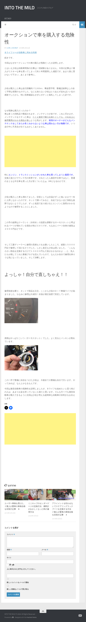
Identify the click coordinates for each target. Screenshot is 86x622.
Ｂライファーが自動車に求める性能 (20, 52)
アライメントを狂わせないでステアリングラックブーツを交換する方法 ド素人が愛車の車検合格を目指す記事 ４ (62, 509)
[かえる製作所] (80, 615)
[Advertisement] (40, 151)
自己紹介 (8, 18)
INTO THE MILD (19, 8)
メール (45, 550)
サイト (9, 558)
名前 (9, 550)
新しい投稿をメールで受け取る (18, 589)
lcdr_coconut (12, 48)
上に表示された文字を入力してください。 (22, 569)
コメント (11, 534)
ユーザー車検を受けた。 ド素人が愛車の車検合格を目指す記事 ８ (15, 506)
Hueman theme (32, 617)
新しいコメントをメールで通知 (18, 582)
